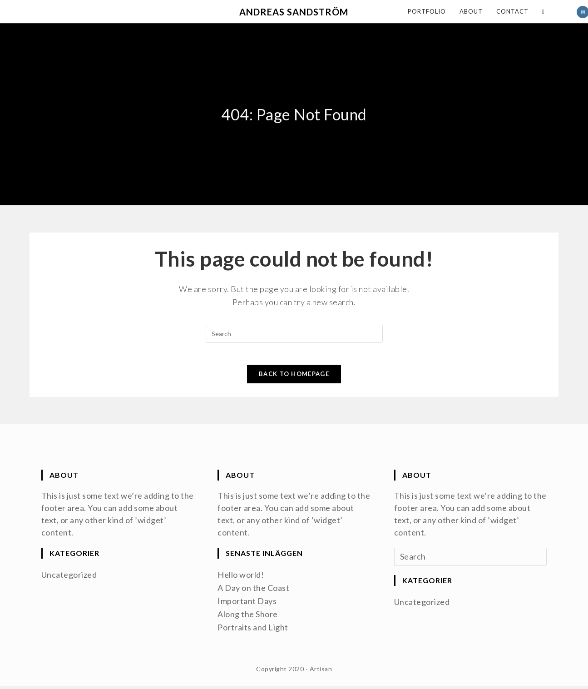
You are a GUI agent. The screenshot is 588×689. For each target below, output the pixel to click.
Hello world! (240, 580)
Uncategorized (69, 580)
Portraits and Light (252, 630)
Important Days (247, 605)
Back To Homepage (294, 379)
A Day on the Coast (253, 592)
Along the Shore (247, 618)
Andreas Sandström (293, 11)
